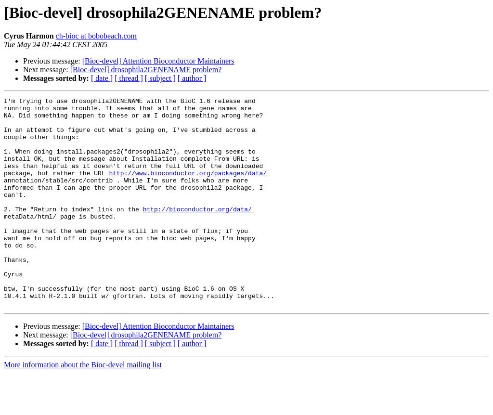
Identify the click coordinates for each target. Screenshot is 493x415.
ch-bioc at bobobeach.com (96, 36)
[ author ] (192, 78)
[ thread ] (129, 78)
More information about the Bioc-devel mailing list (83, 406)
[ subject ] (160, 78)
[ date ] (102, 78)
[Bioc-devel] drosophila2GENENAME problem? (146, 69)
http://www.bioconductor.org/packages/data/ (188, 188)
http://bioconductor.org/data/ (197, 232)
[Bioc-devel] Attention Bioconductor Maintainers (158, 61)
